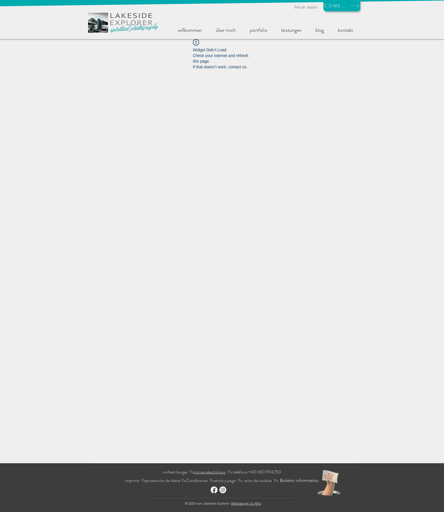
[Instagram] (222, 489)
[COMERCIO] (341, 5)
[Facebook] (214, 489)
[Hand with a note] (329, 483)
